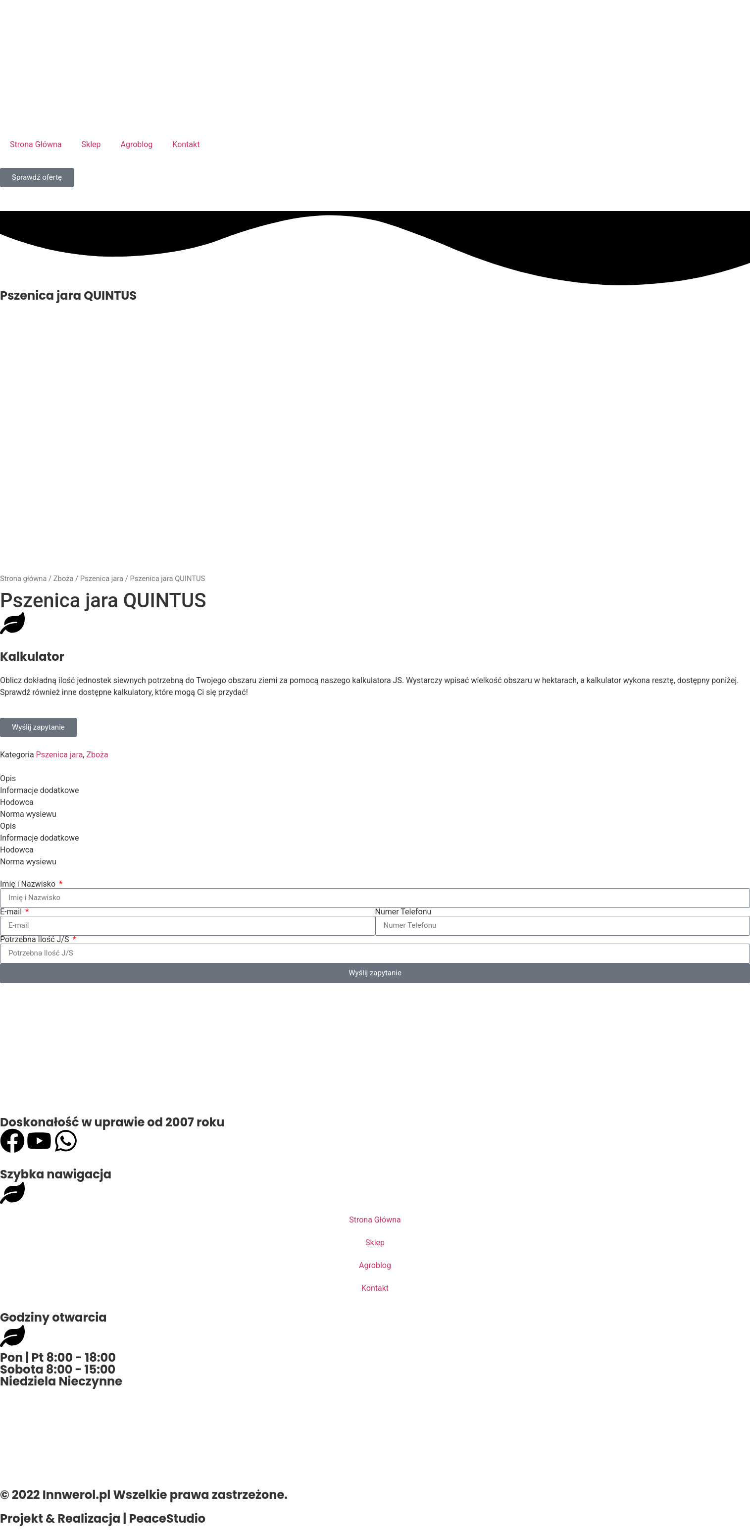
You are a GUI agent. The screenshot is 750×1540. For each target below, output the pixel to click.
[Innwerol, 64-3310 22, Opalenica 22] (375, 1436)
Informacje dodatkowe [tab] (39, 790)
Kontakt (186, 144)
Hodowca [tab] (17, 802)
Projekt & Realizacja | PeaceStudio (102, 1518)
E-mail (12, 912)
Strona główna (23, 578)
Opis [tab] (8, 778)
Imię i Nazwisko (28, 884)
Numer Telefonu (403, 912)
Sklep (91, 144)
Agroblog (137, 144)
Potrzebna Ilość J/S (35, 940)
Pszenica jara (101, 578)
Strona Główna (36, 144)
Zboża (63, 578)
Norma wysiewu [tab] (28, 814)
